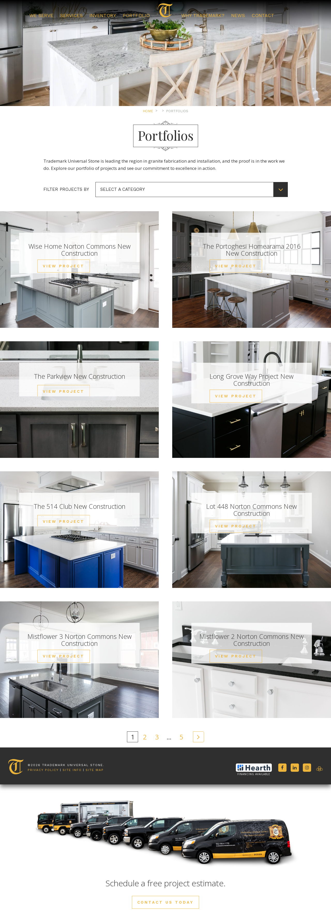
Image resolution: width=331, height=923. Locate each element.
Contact (263, 15)
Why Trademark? (202, 15)
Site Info (72, 748)
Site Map (95, 748)
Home (148, 111)
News (238, 15)
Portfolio (136, 15)
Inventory (102, 15)
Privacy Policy (43, 748)
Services (71, 15)
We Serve (41, 15)
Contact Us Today (165, 902)
